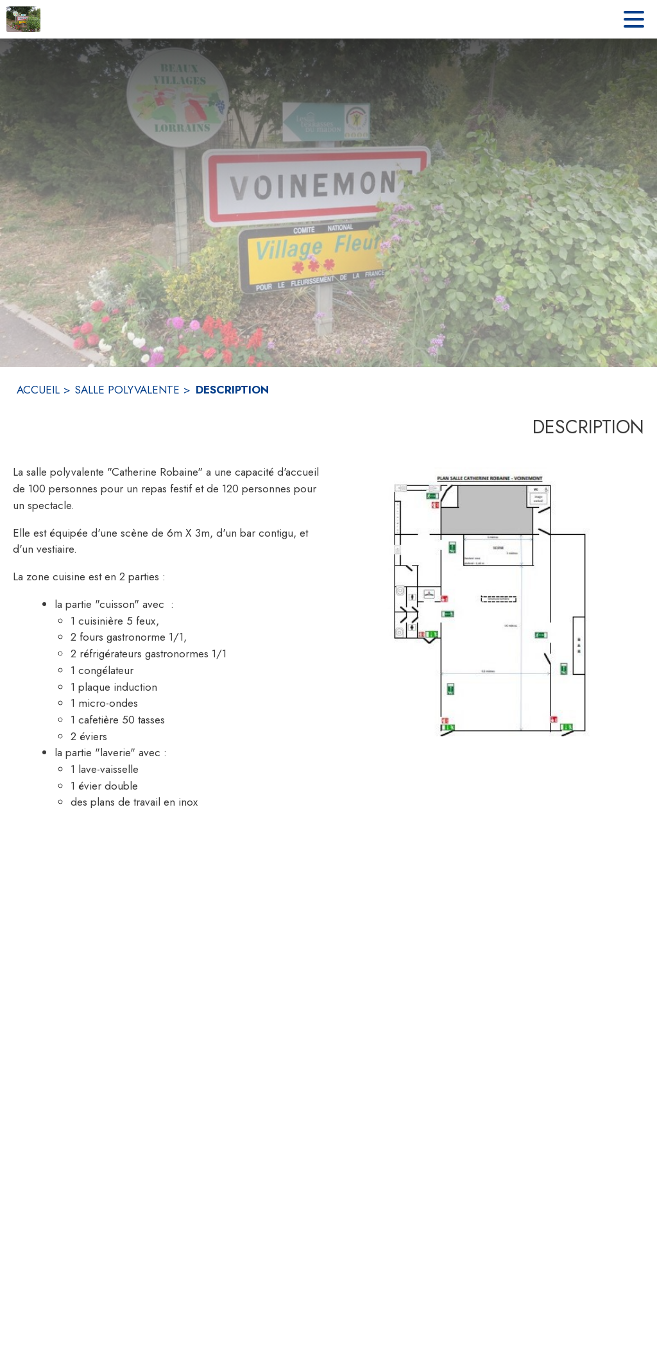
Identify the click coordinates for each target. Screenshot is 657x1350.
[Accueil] (23, 19)
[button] (491, 601)
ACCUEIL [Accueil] (38, 389)
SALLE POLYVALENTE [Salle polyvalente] (127, 389)
